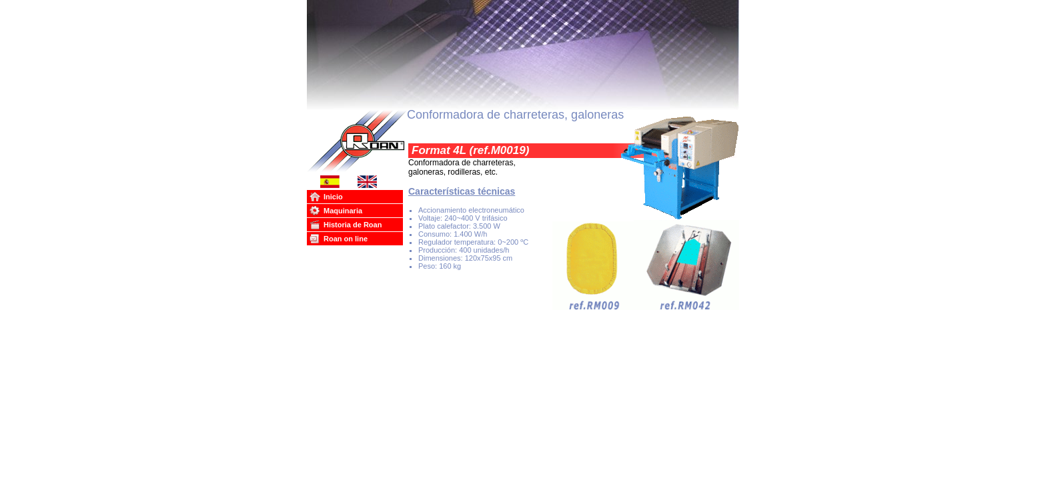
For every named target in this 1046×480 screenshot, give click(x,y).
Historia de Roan (353, 225)
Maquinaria (343, 211)
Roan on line (346, 239)
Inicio (333, 197)
